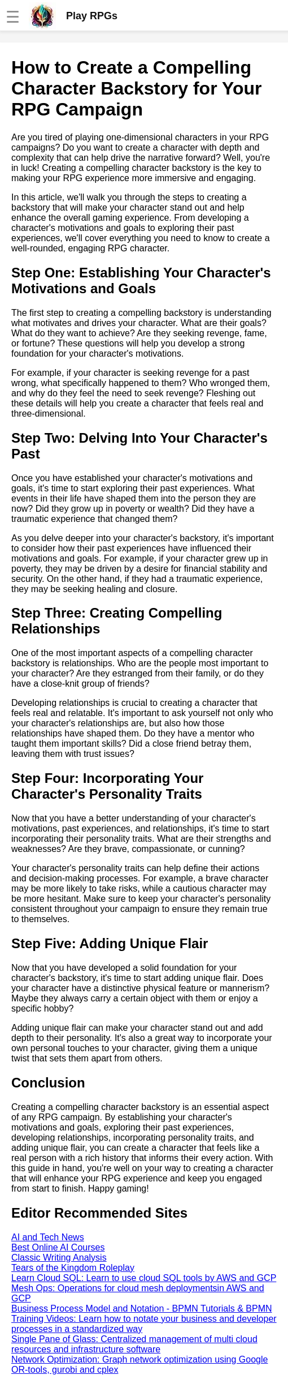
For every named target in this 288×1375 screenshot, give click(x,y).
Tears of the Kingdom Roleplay (72, 1268)
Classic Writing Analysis (59, 1257)
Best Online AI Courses (57, 1247)
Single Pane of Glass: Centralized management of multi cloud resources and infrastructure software (134, 1344)
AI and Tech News (47, 1237)
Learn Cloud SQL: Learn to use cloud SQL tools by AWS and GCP (143, 1278)
